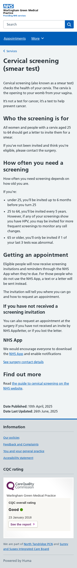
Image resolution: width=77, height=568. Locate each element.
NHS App (16, 354)
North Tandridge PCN (38, 544)
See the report (20, 524)
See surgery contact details (23, 362)
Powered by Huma (17, 561)
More (37, 38)
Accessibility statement (18, 458)
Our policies (11, 438)
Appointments (15, 38)
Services (12, 51)
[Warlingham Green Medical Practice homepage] (21, 10)
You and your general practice (23, 451)
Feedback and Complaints (20, 444)
